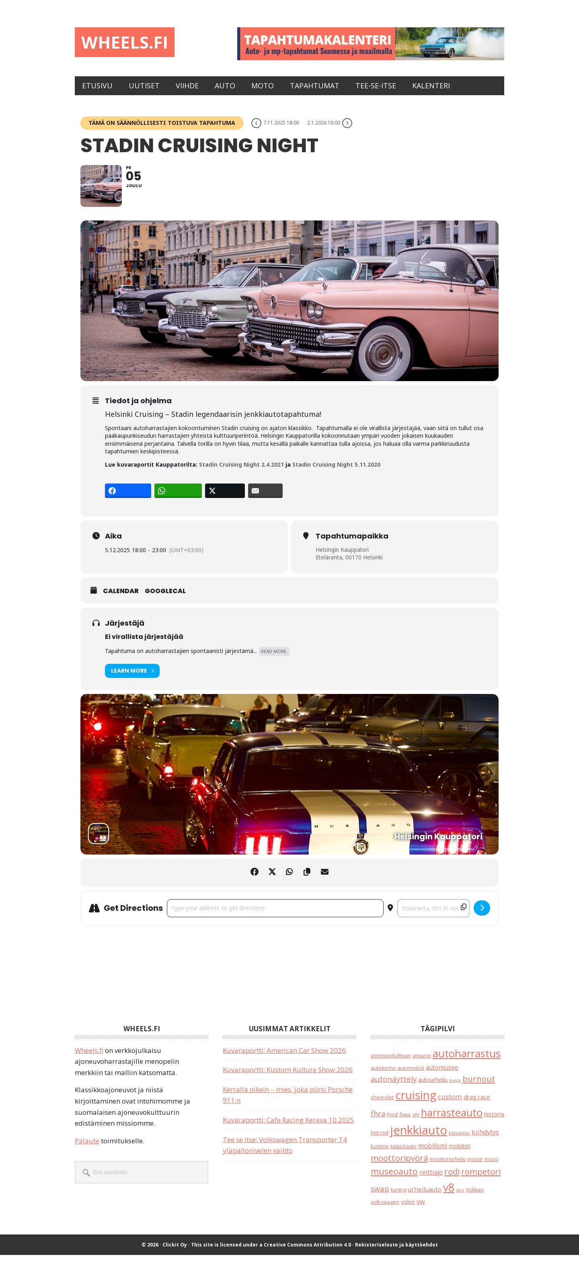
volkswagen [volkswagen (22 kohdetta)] (385, 1214)
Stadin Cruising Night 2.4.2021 (241, 476)
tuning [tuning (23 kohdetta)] (398, 1201)
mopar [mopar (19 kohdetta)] (475, 1171)
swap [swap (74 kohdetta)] (380, 1200)
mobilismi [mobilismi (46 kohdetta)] (432, 1157)
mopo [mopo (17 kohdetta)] (492, 1171)
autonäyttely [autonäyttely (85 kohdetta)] (394, 1091)
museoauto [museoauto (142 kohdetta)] (394, 1183)
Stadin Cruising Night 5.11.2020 (337, 476)
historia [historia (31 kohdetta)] (494, 1126)
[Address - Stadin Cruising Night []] (275, 920)
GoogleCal (165, 603)
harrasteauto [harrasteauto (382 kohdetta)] (451, 1124)
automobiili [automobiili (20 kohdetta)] (411, 1080)
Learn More (132, 683)
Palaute (87, 1152)
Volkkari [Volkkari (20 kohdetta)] (475, 1201)
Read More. (274, 663)
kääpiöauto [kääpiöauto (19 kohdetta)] (403, 1158)
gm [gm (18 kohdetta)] (415, 1126)
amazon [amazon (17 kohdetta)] (422, 1067)
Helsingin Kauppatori (343, 561)
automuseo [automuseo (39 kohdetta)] (442, 1079)
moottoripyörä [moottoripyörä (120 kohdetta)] (399, 1169)
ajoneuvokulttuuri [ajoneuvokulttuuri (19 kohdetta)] (391, 1067)
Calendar (121, 603)
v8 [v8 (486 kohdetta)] (448, 1199)
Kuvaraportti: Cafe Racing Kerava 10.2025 (288, 1131)
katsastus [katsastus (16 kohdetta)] (459, 1145)
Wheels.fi (130, 43)
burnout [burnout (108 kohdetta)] (478, 1090)
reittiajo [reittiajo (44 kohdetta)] (431, 1184)
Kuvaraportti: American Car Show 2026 (284, 1062)
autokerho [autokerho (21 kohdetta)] (383, 1079)
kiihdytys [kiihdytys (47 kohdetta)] (485, 1144)
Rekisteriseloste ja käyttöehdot (396, 1256)
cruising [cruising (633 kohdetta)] (415, 1106)
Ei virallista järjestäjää (144, 648)
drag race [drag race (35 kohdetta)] (477, 1109)
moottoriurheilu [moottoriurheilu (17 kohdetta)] (447, 1171)
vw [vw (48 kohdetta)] (421, 1213)
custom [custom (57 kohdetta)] (450, 1108)
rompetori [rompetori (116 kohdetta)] (481, 1183)
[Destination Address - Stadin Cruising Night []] (433, 920)
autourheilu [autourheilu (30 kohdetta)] (433, 1092)
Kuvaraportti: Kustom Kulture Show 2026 (288, 1081)
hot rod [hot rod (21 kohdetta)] (379, 1144)
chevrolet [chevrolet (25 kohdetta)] (382, 1109)
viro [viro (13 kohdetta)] (460, 1201)
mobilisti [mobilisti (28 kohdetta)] (459, 1158)
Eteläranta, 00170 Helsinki (350, 569)
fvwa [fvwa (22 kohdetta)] (405, 1126)
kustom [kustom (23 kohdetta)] (380, 1158)
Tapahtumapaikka (352, 547)
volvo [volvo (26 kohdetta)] (408, 1214)
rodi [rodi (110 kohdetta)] (452, 1183)
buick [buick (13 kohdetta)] (455, 1092)
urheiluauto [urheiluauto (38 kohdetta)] (424, 1201)
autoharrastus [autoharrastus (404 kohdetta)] (467, 1065)
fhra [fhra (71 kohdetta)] (378, 1125)
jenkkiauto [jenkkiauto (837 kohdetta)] (418, 1142)
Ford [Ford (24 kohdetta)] (392, 1126)
